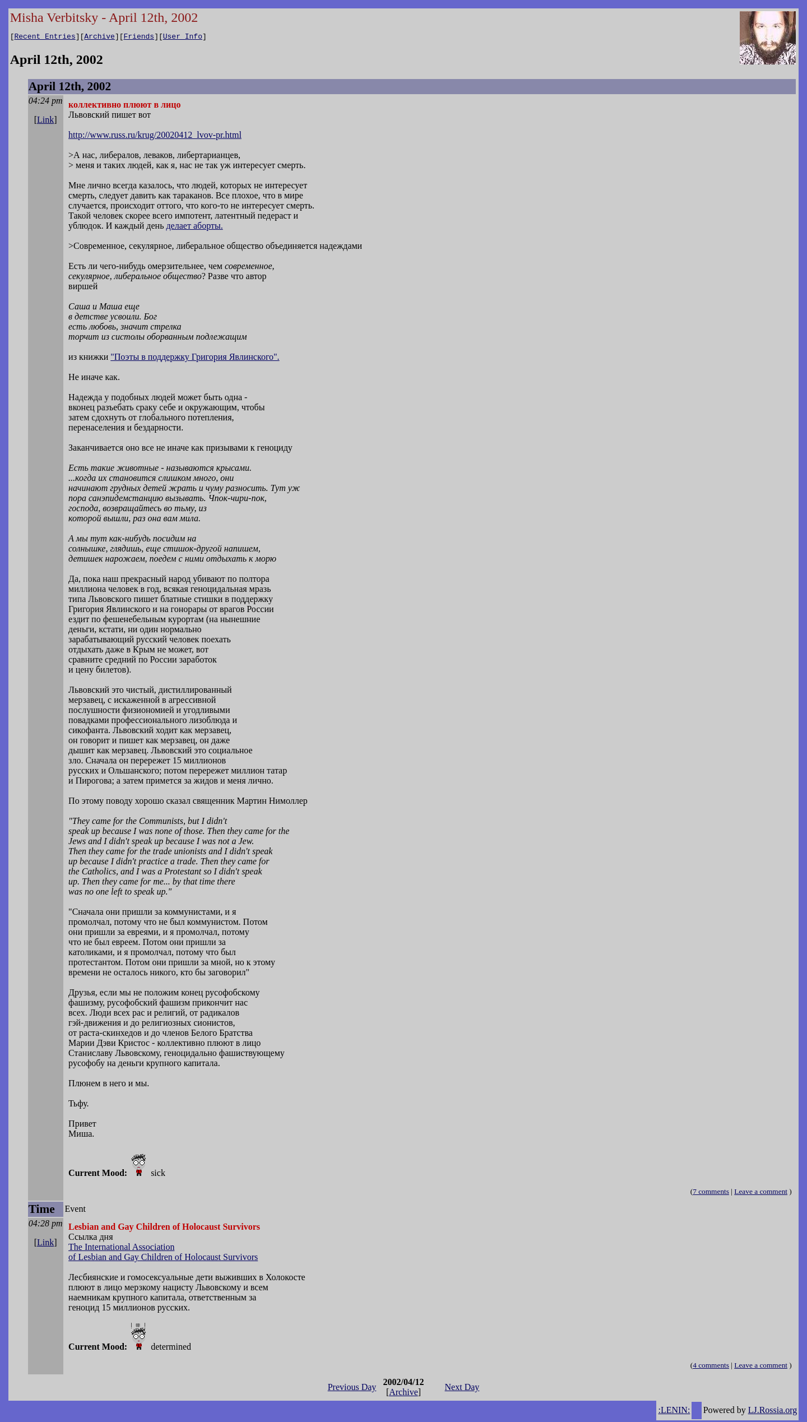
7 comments (711, 1193)
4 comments (711, 1367)
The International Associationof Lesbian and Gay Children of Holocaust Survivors (163, 1253)
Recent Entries (44, 38)
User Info (182, 38)
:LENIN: (674, 1411)
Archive (99, 38)
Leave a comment (760, 1193)
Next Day (462, 1388)
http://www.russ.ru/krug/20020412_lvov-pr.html (155, 136)
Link (45, 121)
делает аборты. (194, 227)
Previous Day (352, 1388)
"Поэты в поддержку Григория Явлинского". (194, 358)
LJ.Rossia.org (772, 1411)
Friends (139, 38)
